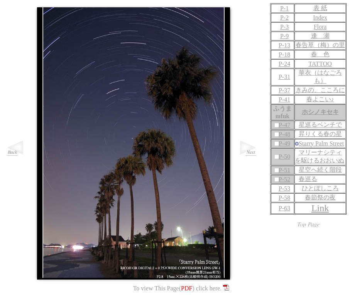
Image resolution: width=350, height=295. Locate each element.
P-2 (282, 17)
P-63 (282, 208)
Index (320, 17)
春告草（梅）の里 (320, 45)
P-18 (282, 54)
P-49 (284, 143)
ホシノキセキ (320, 112)
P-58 (282, 197)
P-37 (282, 90)
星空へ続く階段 (320, 169)
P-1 (284, 8)
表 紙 (320, 8)
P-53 (282, 188)
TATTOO (320, 63)
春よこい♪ (320, 99)
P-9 (282, 36)
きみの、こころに (320, 90)
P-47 (284, 125)
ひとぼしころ (320, 188)
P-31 (282, 77)
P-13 (282, 45)
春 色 (320, 54)
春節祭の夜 (320, 197)
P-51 (284, 170)
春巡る (308, 179)
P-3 (282, 26)
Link (320, 208)
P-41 (282, 99)
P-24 (282, 63)
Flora (320, 26)
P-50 (284, 156)
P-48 (284, 134)
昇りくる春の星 (320, 134)
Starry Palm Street (321, 143)
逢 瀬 (320, 35)
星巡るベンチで (320, 124)
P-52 (284, 179)
